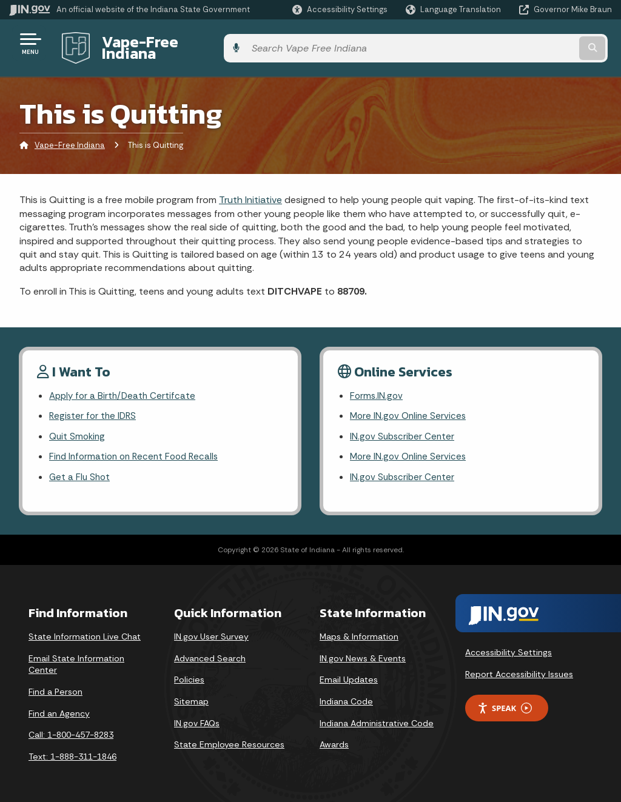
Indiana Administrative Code (377, 718)
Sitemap (191, 697)
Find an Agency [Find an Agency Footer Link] (59, 709)
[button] (340, 9)
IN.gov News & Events (363, 654)
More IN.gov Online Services (410, 408)
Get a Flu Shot (80, 472)
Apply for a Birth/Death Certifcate (124, 387)
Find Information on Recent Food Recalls (138, 451)
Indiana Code (346, 697)
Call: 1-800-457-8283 (71, 730)
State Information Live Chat (85, 632)
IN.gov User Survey (211, 632)
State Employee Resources (229, 740)
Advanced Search (210, 654)
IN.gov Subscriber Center (404, 430)
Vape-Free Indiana (162, 43)
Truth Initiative (250, 190)
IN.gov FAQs (197, 718)
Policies (189, 675)
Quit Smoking (78, 430)
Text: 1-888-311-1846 (72, 752)
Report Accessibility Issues (519, 669)
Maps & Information (359, 632)
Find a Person (55, 687)
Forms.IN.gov (377, 387)
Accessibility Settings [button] (508, 648)
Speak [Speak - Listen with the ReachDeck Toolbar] (504, 704)
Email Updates (349, 675)
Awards (334, 740)
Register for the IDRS (94, 408)
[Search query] (544, 43)
